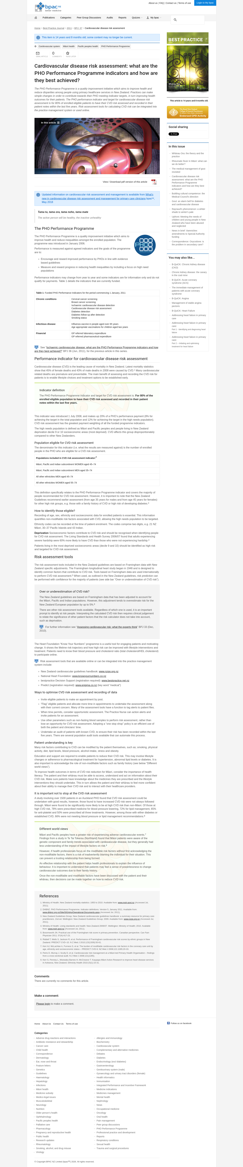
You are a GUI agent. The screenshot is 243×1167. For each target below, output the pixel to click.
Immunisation (103, 1081)
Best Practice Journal (53, 28)
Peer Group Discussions (89, 17)
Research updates (45, 1140)
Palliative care (43, 1124)
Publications (49, 17)
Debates (101, 1053)
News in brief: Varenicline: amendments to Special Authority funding (188, 233)
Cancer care (42, 1046)
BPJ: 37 (78, 28)
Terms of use (184, 3)
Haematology (42, 1077)
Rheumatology (43, 1144)
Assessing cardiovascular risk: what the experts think (107, 627)
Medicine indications (107, 1089)
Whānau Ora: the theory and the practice (188, 155)
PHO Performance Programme (115, 46)
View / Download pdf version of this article (125, 181)
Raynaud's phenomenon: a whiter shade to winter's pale (188, 211)
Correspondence (44, 1053)
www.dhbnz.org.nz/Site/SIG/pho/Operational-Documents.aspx (71, 912)
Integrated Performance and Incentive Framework (121, 1085)
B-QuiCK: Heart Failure (183, 310)
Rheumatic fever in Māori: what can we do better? (189, 163)
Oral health (102, 1117)
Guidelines (41, 1073)
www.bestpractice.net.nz (115, 680)
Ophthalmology (43, 1117)
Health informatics (106, 1077)
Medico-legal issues (46, 1097)
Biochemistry (103, 1042)
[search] (187, 20)
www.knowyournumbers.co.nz (89, 676)
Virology (40, 1152)
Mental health (103, 1097)
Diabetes (101, 1057)
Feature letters (43, 1065)
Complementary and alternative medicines (117, 1050)
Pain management (106, 1120)
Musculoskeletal (44, 1101)
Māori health (69, 46)
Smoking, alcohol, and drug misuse (53, 1148)
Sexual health (103, 1144)
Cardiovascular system (49, 46)
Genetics (40, 1069)
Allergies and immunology (109, 1038)
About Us (46, 1024)
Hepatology (41, 1081)
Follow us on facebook (181, 1023)
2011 (69, 28)
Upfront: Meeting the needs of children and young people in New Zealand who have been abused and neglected (189, 221)
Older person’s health (46, 1113)
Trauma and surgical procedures (113, 1148)
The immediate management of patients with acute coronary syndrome (187, 290)
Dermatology (42, 1057)
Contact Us (58, 1024)
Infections (41, 1085)
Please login (43, 1003)
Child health (42, 1050)
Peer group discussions (108, 1124)
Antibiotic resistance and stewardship (54, 1042)
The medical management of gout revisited (188, 170)
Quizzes (136, 17)
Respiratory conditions (108, 1140)
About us (153, 3)
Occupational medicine (108, 1109)
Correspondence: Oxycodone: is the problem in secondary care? (188, 243)
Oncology (101, 1113)
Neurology (41, 1105)
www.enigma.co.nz (86, 685)
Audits (110, 17)
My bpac (154, 17)
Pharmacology (43, 1128)
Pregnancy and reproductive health (53, 1132)
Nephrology (102, 1101)
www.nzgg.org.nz (109, 671)
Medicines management (108, 1093)
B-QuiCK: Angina (180, 298)
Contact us (171, 3)
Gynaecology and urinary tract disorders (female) (121, 1073)
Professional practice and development (116, 1132)
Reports (122, 17)
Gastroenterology (105, 1065)
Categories (65, 17)
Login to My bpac (205, 2)
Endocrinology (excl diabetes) (111, 1061)
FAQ (161, 3)
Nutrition (40, 1109)
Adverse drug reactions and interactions (56, 1038)
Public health (42, 1136)
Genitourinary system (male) (111, 1069)
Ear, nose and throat (46, 1061)
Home (37, 28)
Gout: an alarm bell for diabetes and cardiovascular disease (187, 203)
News (99, 1105)
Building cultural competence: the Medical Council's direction (188, 195)
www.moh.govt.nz (126, 902)
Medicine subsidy (44, 1093)
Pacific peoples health (88, 46)
